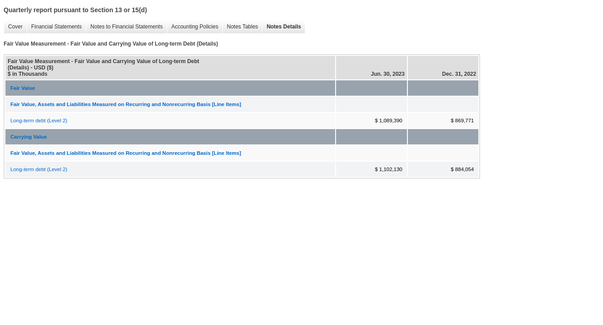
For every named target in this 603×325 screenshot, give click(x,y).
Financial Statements (54, 26)
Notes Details (281, 26)
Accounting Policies (192, 26)
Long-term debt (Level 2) (38, 120)
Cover (13, 26)
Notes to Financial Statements (124, 26)
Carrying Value (28, 136)
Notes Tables (240, 26)
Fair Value (22, 88)
